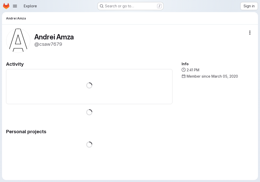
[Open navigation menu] (15, 6)
